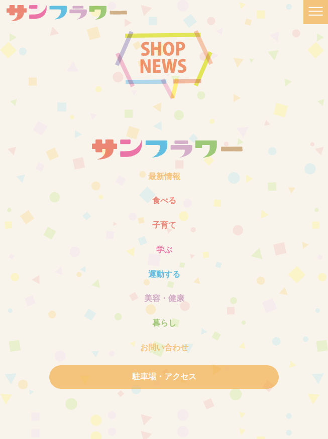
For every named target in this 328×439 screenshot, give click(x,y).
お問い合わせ (164, 347)
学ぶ (164, 249)
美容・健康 (164, 298)
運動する (164, 274)
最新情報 (164, 176)
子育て (164, 225)
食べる (164, 200)
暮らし (164, 323)
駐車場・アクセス (164, 376)
